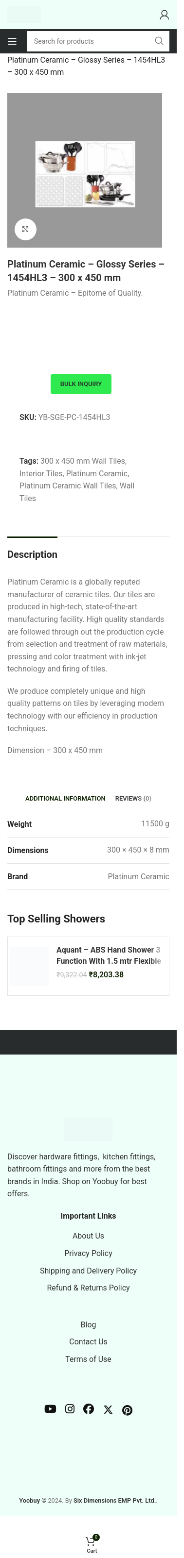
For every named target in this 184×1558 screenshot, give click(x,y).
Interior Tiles (41, 473)
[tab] (65, 798)
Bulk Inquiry (81, 383)
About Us (88, 1235)
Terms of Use (88, 1359)
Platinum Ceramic (97, 473)
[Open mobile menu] (12, 41)
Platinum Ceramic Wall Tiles (67, 485)
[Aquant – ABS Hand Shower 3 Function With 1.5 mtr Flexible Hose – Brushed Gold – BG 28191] (29, 966)
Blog (88, 1324)
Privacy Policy (88, 1253)
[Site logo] (24, 13)
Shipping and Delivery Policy (88, 1270)
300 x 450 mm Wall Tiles (82, 461)
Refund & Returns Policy (88, 1287)
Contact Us (88, 1341)
